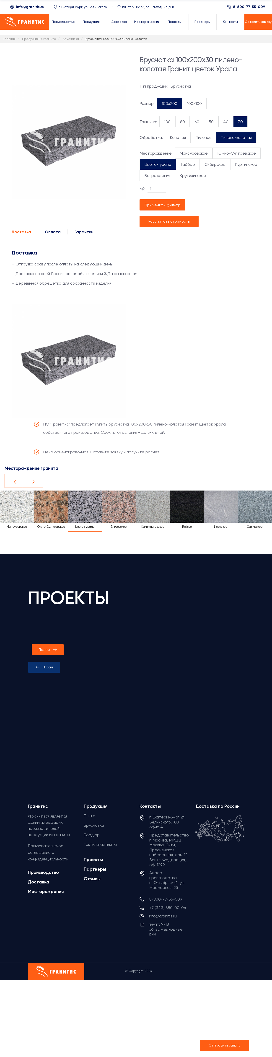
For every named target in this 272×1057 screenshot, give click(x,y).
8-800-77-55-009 (249, 7)
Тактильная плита (100, 844)
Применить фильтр (162, 205)
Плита (89, 815)
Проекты (93, 859)
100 (167, 121)
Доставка (21, 231)
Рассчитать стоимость (169, 221)
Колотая (178, 137)
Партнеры (95, 869)
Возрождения (157, 175)
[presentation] (44, 667)
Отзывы (92, 878)
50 (211, 121)
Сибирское (215, 164)
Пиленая (203, 137)
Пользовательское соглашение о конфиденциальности (48, 852)
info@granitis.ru (30, 7)
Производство (43, 872)
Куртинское (246, 164)
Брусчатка (94, 825)
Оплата (53, 231)
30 (240, 121)
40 (225, 121)
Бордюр (92, 834)
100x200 (169, 103)
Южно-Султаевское (236, 153)
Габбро (188, 164)
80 (182, 121)
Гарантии (84, 231)
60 (196, 121)
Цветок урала (157, 164)
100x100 (194, 103)
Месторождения (46, 891)
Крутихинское (193, 175)
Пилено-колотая (236, 137)
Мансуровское (194, 153)
